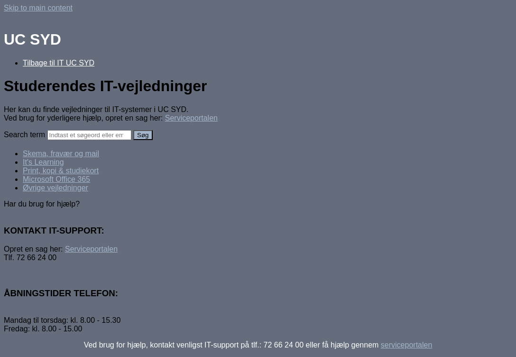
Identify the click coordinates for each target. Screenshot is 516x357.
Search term (24, 135)
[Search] (89, 135)
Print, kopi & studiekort (61, 171)
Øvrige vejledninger (55, 188)
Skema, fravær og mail (61, 154)
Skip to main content (38, 8)
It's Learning (43, 162)
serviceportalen (407, 345)
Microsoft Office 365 (56, 179)
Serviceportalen (191, 118)
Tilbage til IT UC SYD (58, 63)
